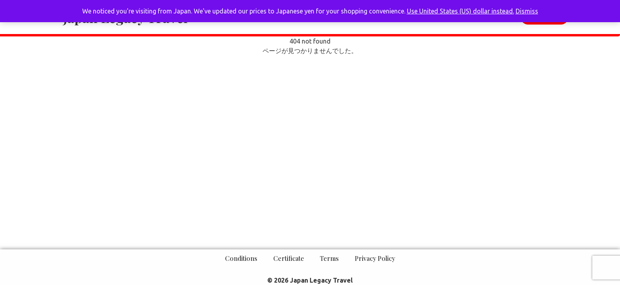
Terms (329, 258)
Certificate (288, 258)
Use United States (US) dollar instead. (460, 11)
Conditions (241, 258)
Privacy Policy (375, 258)
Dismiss (527, 11)
